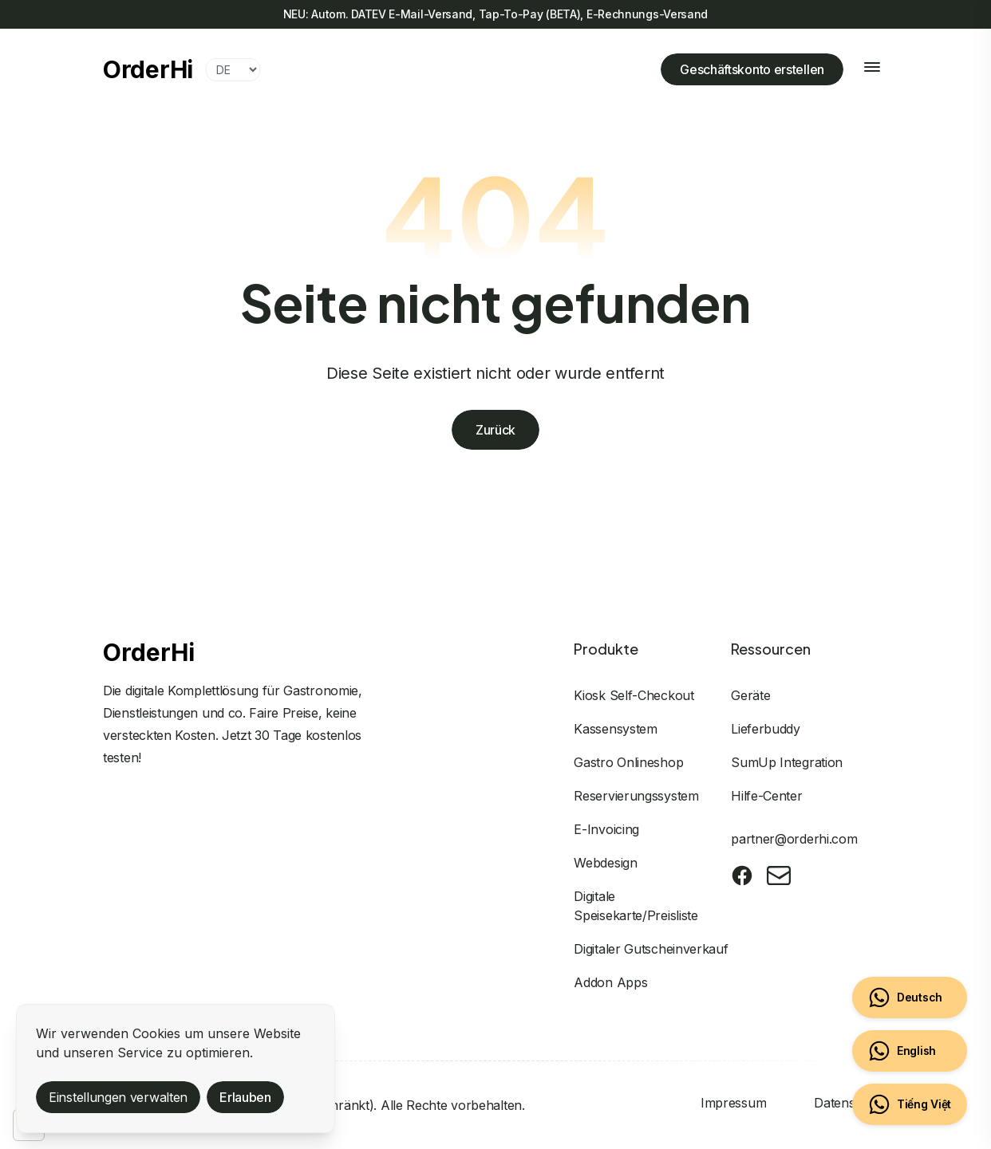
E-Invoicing (606, 829)
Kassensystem (615, 729)
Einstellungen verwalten (118, 1097)
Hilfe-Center (766, 796)
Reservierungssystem (636, 796)
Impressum (733, 1103)
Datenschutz (851, 1103)
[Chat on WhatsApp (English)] (909, 1051)
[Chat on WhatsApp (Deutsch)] (909, 997)
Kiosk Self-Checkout (633, 695)
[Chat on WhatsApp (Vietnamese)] (909, 1104)
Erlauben (245, 1097)
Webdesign (605, 863)
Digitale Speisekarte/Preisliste (635, 905)
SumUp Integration (787, 762)
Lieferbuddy (765, 729)
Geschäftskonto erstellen (752, 69)
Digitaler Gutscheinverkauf (651, 949)
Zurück (495, 431)
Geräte (750, 695)
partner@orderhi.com (794, 839)
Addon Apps (610, 982)
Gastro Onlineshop (628, 762)
